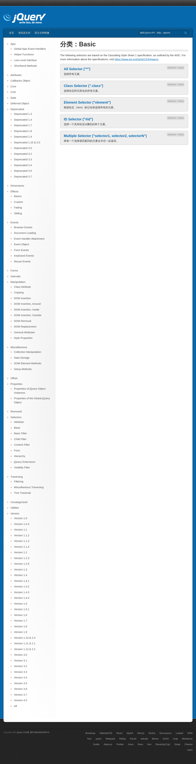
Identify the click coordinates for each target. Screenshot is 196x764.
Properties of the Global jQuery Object (32, 400)
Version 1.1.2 (21, 535)
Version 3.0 (20, 654)
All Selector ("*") (77, 69)
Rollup (122, 738)
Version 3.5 (20, 683)
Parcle (133, 738)
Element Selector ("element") (87, 102)
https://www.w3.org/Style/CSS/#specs (136, 59)
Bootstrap (90, 733)
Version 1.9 (20, 631)
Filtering (18, 481)
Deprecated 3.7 (23, 176)
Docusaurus (165, 733)
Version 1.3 (20, 569)
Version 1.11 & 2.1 (24, 643)
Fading (18, 207)
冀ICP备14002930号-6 (39, 732)
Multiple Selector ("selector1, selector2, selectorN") (105, 136)
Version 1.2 (20, 552)
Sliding (18, 213)
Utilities (14, 507)
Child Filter (20, 439)
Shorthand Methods (25, 65)
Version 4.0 (20, 700)
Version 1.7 (20, 620)
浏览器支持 (24, 32)
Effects (14, 191)
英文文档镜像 (42, 32)
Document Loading (25, 232)
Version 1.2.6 (21, 563)
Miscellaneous (18, 347)
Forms (14, 270)
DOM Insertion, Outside (27, 315)
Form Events (21, 250)
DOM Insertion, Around (27, 303)
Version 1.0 (20, 518)
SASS (166, 738)
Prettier (120, 744)
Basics (18, 196)
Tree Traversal (22, 492)
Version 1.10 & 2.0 (24, 637)
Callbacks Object (20, 80)
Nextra (151, 733)
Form (17, 450)
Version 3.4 (20, 677)
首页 (11, 32)
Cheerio (188, 744)
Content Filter (22, 444)
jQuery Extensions (24, 461)
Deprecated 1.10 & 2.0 (27, 142)
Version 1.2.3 (21, 558)
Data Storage (21, 357)
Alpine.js (108, 744)
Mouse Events (22, 261)
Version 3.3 (20, 671)
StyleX (130, 733)
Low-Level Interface (25, 60)
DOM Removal (22, 320)
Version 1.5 (20, 603)
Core (13, 86)
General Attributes (24, 332)
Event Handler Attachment (29, 238)
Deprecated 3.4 (23, 165)
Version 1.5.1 (21, 609)
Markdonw (187, 738)
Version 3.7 (20, 694)
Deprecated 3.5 (23, 170)
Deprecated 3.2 (23, 153)
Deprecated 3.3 (23, 159)
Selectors (172, 68)
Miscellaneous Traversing (28, 487)
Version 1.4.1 (21, 580)
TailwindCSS (105, 733)
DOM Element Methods (27, 363)
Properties (16, 383)
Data (13, 97)
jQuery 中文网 (23, 732)
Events (14, 222)
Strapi (177, 744)
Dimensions (17, 185)
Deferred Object (19, 103)
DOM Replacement (25, 326)
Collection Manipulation (27, 351)
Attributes (15, 75)
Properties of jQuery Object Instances (30, 390)
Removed (16, 411)
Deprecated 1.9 (23, 136)
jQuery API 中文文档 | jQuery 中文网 (24, 19)
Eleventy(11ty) (163, 744)
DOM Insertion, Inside (26, 309)
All (15, 705)
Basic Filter (20, 433)
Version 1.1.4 (21, 546)
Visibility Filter (22, 467)
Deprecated (17, 109)
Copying (19, 292)
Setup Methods (23, 369)
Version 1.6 (20, 614)
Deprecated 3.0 (23, 147)
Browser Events (23, 227)
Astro (190, 750)
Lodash (179, 733)
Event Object (21, 244)
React (119, 733)
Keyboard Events (24, 255)
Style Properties (23, 337)
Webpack (110, 738)
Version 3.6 (20, 688)
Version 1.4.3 (21, 592)
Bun (149, 744)
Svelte (96, 744)
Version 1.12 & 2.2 (24, 649)
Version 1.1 (20, 529)
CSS (13, 91)
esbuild (144, 738)
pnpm (98, 738)
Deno (140, 744)
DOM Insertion (22, 298)
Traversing (16, 476)
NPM (190, 733)
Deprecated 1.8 (23, 131)
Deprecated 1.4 (23, 119)
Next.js (140, 733)
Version (14, 513)
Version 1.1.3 (21, 540)
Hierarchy (19, 456)
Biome (155, 738)
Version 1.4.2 (21, 586)
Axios (131, 744)
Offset (13, 378)
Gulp (175, 738)
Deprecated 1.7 (23, 125)
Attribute (19, 421)
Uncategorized (18, 502)
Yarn (89, 738)
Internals (15, 276)
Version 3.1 (20, 660)
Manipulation (17, 281)
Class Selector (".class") (83, 86)
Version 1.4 (20, 575)
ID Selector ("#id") (78, 119)
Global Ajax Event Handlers (30, 48)
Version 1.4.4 (21, 597)
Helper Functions (24, 54)
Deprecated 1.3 (23, 113)
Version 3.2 (20, 666)
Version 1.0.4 (21, 523)
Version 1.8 (20, 626)
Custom (18, 201)
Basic (181, 68)
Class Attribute (22, 286)
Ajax (13, 43)
